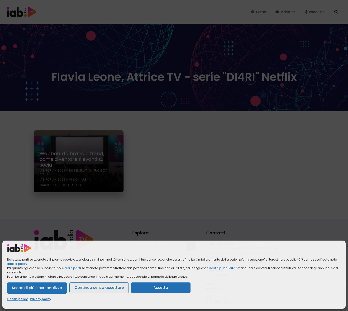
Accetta (160, 287)
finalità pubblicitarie (223, 268)
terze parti (72, 268)
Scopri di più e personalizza (37, 287)
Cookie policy (17, 299)
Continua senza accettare (99, 287)
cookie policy (17, 264)
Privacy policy (40, 299)
